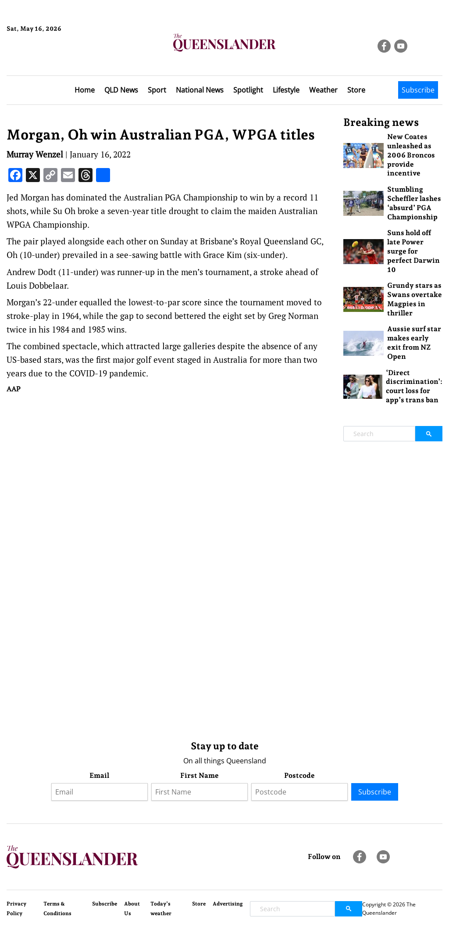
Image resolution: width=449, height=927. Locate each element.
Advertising (228, 904)
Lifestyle (286, 90)
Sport (157, 90)
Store (356, 90)
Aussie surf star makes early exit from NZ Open (414, 342)
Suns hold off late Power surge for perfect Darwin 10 (413, 251)
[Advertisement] (168, 465)
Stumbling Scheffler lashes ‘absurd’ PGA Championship (414, 203)
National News (200, 90)
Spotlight (248, 90)
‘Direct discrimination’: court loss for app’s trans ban (414, 386)
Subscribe (418, 90)
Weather (323, 90)
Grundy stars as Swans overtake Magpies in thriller (414, 299)
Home (85, 90)
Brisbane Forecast (49, 58)
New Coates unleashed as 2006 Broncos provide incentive (411, 154)
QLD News (121, 90)
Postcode (299, 775)
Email (99, 775)
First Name (199, 775)
